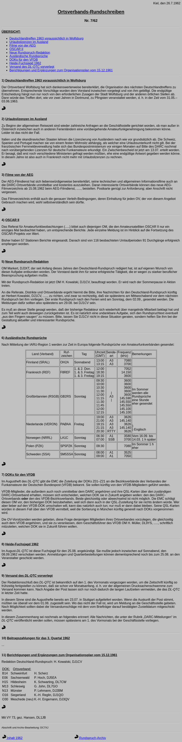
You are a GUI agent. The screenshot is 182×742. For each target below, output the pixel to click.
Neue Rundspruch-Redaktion (29, 52)
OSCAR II (16, 49)
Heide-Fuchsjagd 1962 (25, 63)
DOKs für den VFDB (23, 59)
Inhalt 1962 (12, 738)
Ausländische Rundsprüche (28, 56)
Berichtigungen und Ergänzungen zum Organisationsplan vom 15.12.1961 (61, 70)
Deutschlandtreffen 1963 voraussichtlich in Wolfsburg (46, 38)
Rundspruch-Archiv (90, 738)
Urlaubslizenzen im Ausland (28, 42)
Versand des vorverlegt (31, 66)
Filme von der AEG (22, 45)
